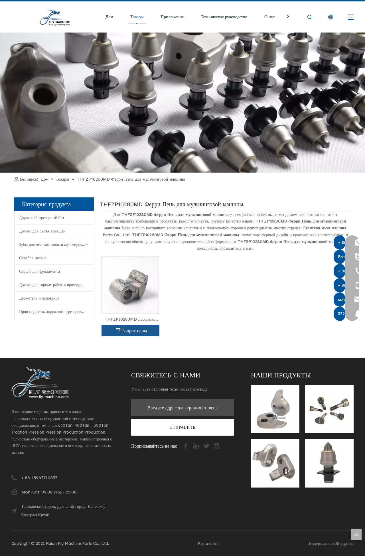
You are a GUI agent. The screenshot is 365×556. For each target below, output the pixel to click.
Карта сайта (208, 543)
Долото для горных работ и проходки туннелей (56, 284)
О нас (269, 16)
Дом (109, 16)
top (356, 534)
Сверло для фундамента (39, 271)
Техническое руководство (224, 16)
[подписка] (182, 427)
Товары (137, 16)
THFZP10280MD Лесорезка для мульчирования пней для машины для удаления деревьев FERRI (130, 319)
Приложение (172, 16)
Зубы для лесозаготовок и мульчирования (54, 244)
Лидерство (345, 543)
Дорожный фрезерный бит (41, 217)
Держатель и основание (39, 298)
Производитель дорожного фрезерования (54, 311)
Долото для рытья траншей (42, 231)
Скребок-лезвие (32, 257)
